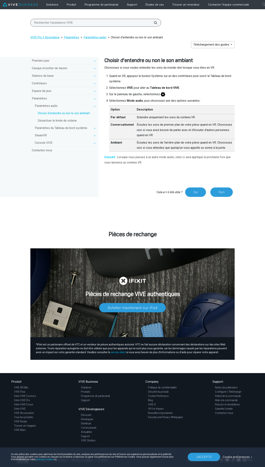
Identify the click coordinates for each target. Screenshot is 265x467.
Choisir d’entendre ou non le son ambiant (64, 113)
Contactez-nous (42, 150)
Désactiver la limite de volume (57, 120)
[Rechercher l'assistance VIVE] (153, 22)
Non (222, 192)
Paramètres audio (95, 37)
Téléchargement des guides (211, 44)
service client (118, 352)
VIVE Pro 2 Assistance (45, 37)
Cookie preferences (236, 457)
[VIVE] (20, 5)
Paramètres (71, 37)
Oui (195, 192)
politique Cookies (45, 459)
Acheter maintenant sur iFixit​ (132, 308)
